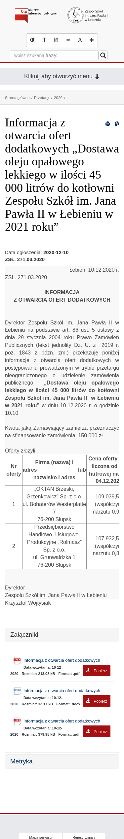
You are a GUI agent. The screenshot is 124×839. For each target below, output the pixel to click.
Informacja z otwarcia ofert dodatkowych (66, 661)
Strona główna (17, 97)
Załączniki (24, 634)
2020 (58, 97)
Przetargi (42, 97)
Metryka (21, 761)
